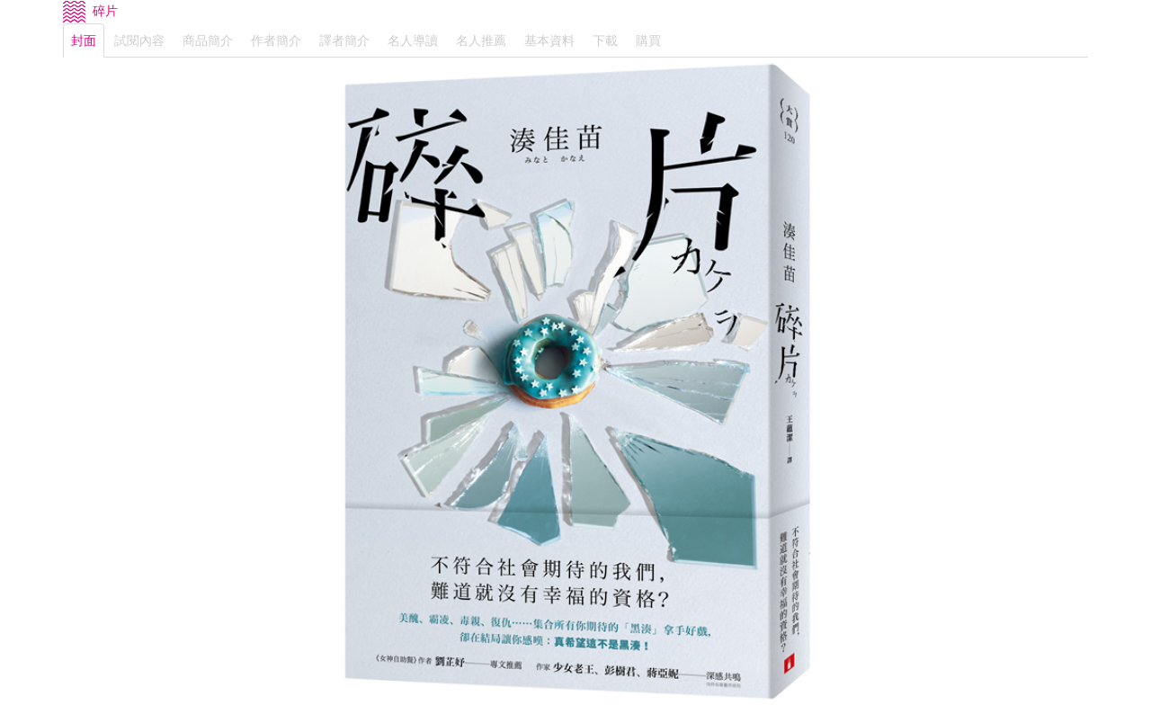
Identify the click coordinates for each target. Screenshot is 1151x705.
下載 (605, 40)
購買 (648, 40)
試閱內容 (139, 40)
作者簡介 (276, 40)
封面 (83, 40)
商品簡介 (208, 40)
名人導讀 (413, 40)
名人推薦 (481, 40)
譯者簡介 (344, 40)
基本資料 (549, 40)
